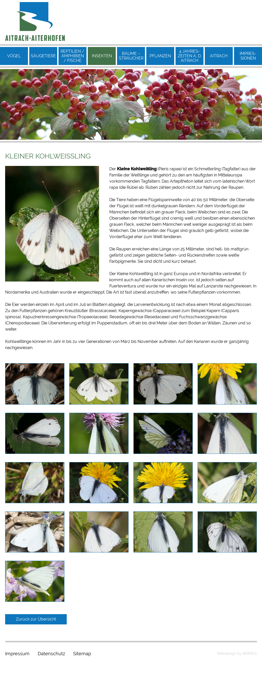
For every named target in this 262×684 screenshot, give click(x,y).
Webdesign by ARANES (237, 653)
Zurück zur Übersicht (36, 619)
